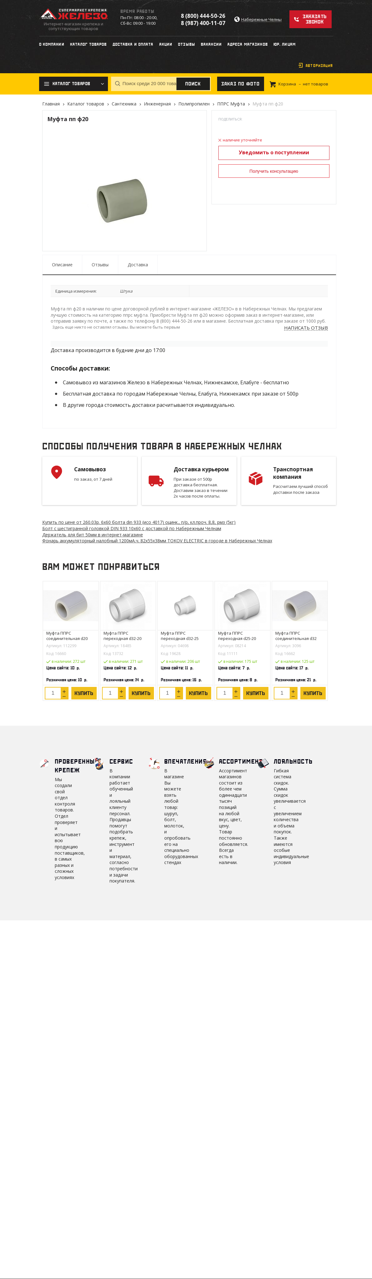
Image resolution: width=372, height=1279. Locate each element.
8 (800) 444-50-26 (203, 15)
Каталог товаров (85, 104)
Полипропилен (194, 104)
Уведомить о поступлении (274, 152)
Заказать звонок (315, 19)
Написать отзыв (306, 327)
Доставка (138, 265)
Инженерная (157, 104)
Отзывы (100, 265)
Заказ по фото (240, 84)
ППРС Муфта (231, 104)
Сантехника (124, 104)
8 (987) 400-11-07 (203, 23)
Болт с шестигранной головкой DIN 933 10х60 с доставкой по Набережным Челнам (131, 528)
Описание (62, 265)
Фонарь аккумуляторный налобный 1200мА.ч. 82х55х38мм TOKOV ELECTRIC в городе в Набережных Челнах (157, 541)
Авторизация (319, 66)
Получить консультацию (273, 171)
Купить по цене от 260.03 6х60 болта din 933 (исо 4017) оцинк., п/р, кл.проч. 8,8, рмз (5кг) (139, 522)
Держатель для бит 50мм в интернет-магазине (92, 535)
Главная (51, 104)
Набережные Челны (261, 19)
